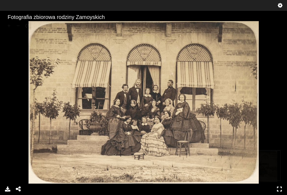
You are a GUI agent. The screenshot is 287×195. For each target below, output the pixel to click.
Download (8, 189)
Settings (280, 5)
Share (18, 189)
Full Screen (279, 189)
